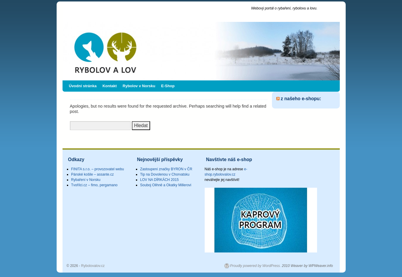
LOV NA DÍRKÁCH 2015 (159, 180)
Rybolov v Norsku (139, 86)
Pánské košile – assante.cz (92, 174)
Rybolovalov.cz (100, 11)
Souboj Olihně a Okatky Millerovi (165, 185)
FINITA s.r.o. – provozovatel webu (97, 169)
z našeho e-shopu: (301, 98)
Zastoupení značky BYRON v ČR (166, 169)
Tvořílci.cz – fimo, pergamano (94, 185)
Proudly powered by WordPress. (255, 266)
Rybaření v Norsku (85, 180)
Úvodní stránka (83, 86)
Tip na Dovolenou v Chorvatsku (164, 174)
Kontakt (109, 86)
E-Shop (168, 86)
